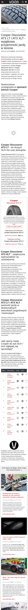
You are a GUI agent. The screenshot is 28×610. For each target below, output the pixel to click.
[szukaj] (23, 2)
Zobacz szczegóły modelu (14, 226)
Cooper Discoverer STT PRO (9, 395)
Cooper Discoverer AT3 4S (10, 389)
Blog (7, 28)
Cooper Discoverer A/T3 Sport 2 (10, 375)
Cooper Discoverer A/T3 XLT (9, 432)
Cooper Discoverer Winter (9, 426)
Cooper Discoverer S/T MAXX (10, 402)
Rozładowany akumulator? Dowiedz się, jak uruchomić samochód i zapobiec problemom (13, 495)
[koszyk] (26, 2)
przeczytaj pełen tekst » (9, 514)
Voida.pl (3, 28)
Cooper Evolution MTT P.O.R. (10, 419)
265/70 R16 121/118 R (11, 235)
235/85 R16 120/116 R (11, 244)
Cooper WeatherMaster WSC (11, 382)
